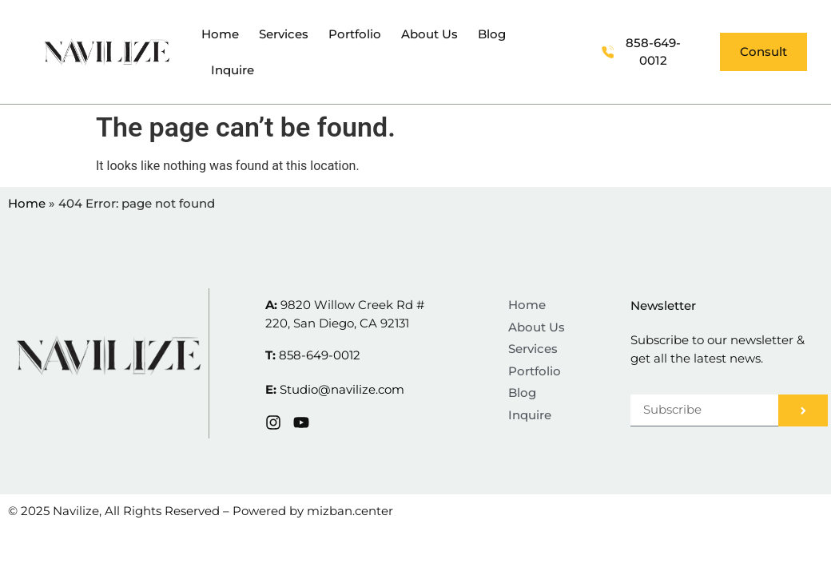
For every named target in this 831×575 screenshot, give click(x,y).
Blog (492, 34)
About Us (429, 34)
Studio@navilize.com (342, 389)
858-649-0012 (319, 355)
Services (283, 34)
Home (220, 34)
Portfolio (354, 34)
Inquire (232, 69)
